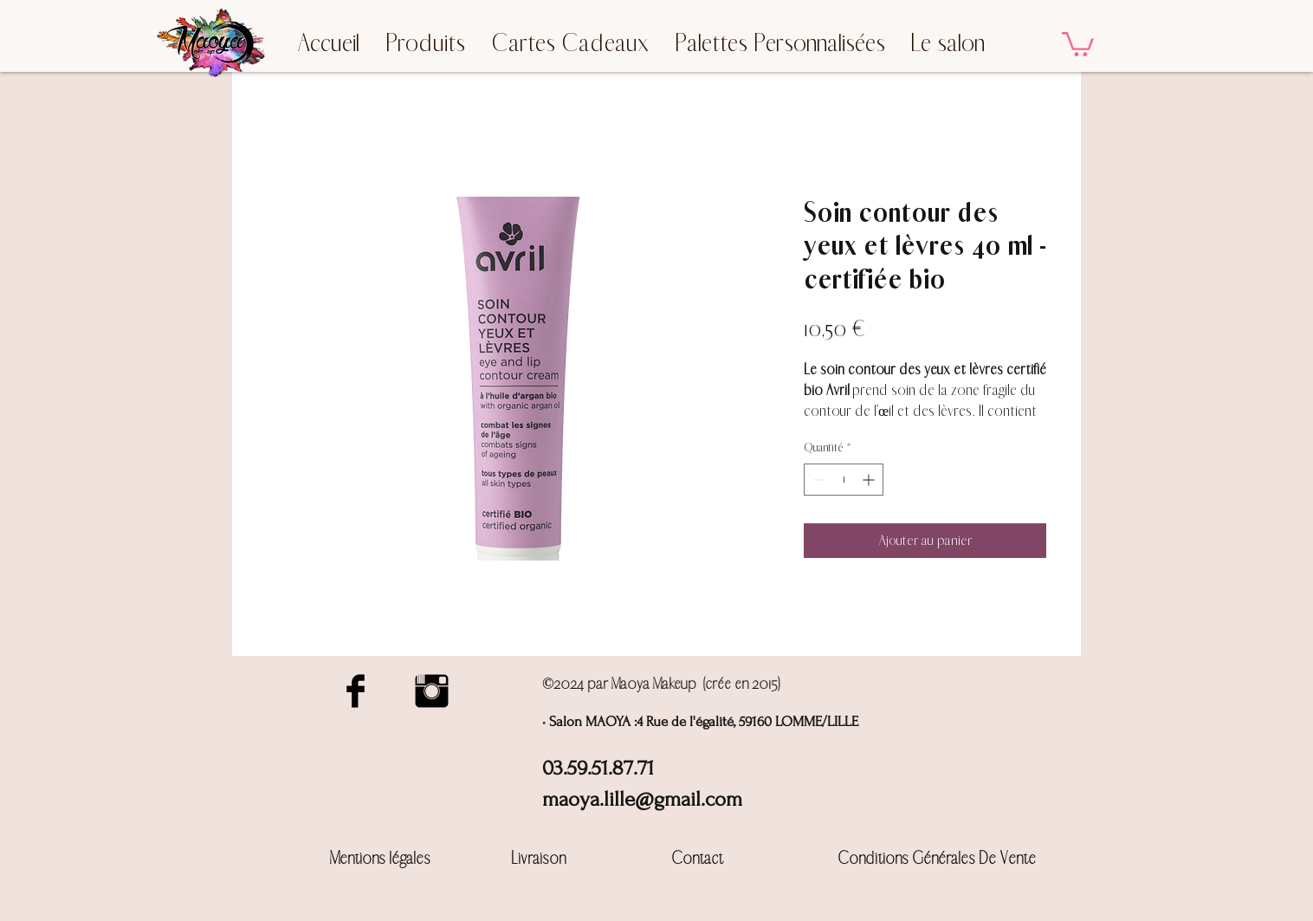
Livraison (538, 858)
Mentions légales (380, 858)
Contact (697, 858)
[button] (1078, 42)
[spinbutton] (843, 479)
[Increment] (870, 479)
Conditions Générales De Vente (937, 858)
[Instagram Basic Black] (432, 691)
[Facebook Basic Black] (355, 691)
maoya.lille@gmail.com (642, 799)
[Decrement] (817, 479)
